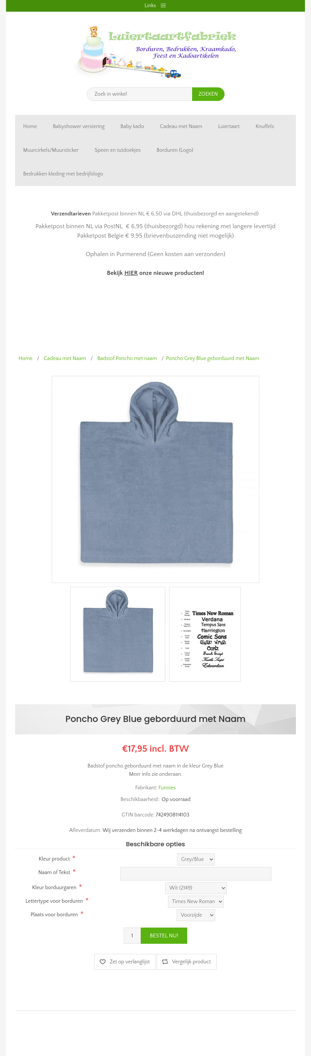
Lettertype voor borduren (54, 901)
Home (30, 127)
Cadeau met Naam (181, 127)
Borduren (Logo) (175, 150)
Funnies (167, 788)
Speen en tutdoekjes (118, 150)
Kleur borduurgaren (54, 888)
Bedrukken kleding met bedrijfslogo (63, 174)
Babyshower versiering (79, 127)
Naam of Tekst (54, 873)
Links (150, 6)
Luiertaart (229, 127)
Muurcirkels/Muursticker (51, 150)
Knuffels (265, 127)
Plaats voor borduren (54, 915)
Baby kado (132, 127)
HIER (130, 273)
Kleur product (53, 859)
